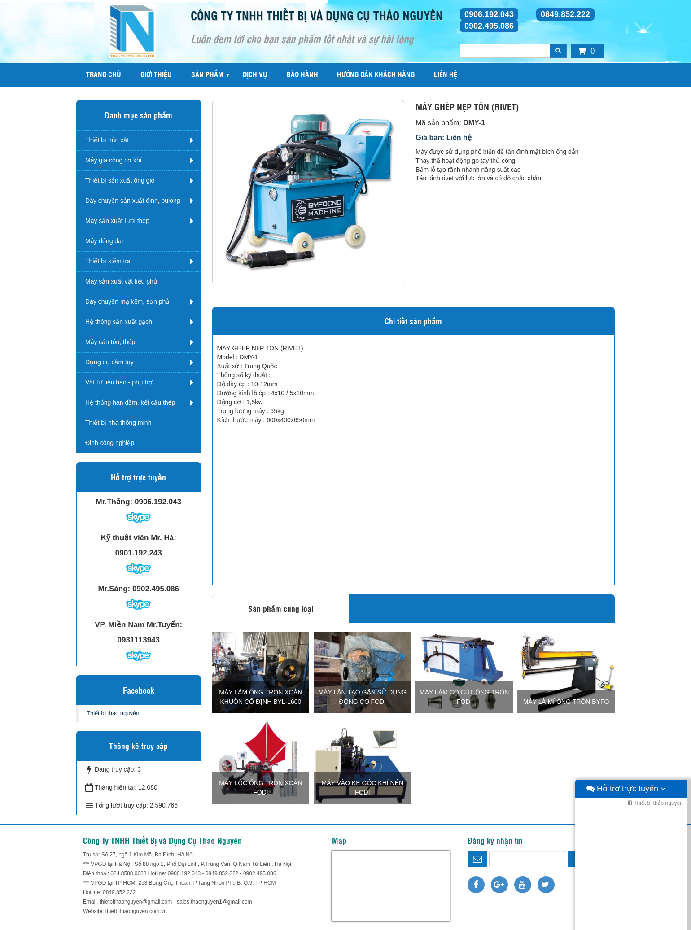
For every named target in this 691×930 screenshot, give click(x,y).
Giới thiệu (156, 74)
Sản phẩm (207, 74)
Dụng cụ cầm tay (109, 362)
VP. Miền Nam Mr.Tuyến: (138, 624)
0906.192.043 (489, 14)
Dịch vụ (255, 74)
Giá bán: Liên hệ (443, 137)
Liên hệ (445, 74)
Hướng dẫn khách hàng (376, 74)
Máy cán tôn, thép (110, 341)
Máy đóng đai (104, 241)
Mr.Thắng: (114, 502)
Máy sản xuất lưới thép (117, 220)
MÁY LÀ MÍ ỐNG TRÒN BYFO (566, 701)
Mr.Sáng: (114, 589)
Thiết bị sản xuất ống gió (119, 180)
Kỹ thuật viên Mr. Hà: (138, 537)
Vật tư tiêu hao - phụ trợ (119, 382)
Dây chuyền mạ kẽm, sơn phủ (127, 301)
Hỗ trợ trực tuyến (626, 921)
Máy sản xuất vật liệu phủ (121, 281)
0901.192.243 (138, 553)
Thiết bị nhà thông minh (118, 422)
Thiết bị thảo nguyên (113, 713)
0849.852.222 (565, 14)
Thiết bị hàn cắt (107, 140)
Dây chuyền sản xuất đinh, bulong (132, 200)
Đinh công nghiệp (109, 442)
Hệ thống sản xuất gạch (118, 321)
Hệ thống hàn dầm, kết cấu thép (130, 402)
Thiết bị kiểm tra (108, 261)
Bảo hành (302, 74)
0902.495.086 (489, 26)
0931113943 (138, 640)
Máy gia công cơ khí (113, 160)
